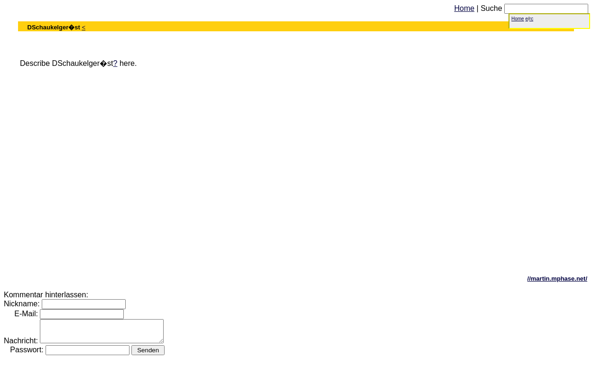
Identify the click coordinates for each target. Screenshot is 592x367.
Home (464, 8)
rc (531, 18)
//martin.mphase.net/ (557, 278)
